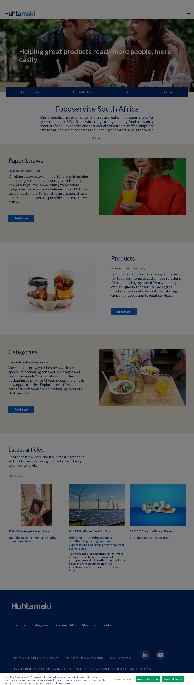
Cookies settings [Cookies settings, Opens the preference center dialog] (123, 680)
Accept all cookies (173, 680)
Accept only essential (148, 680)
